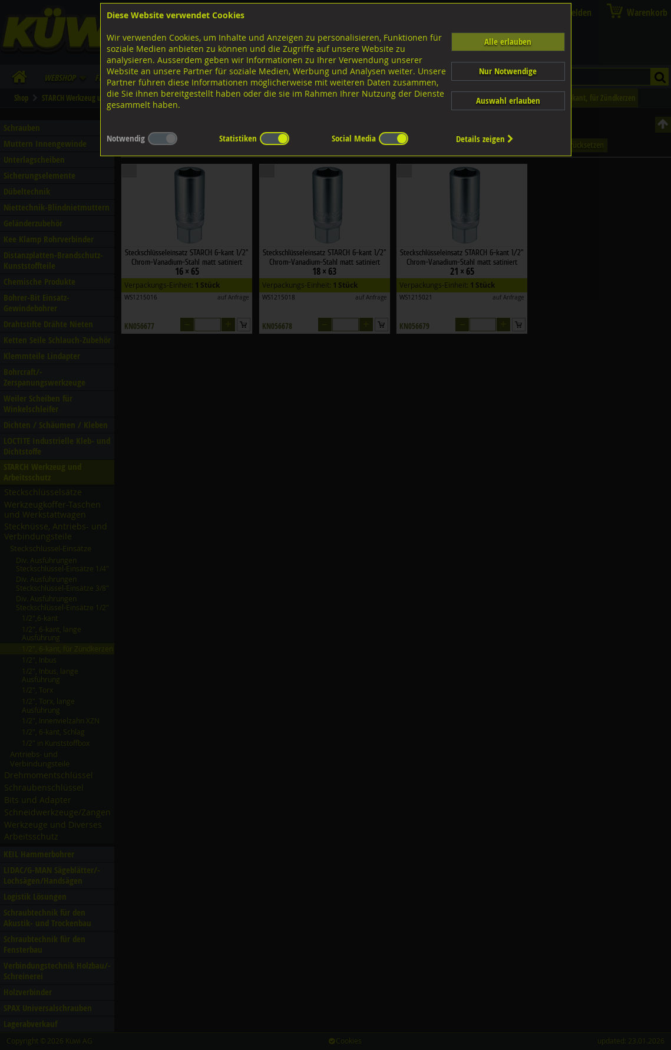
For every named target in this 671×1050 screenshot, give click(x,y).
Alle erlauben (507, 41)
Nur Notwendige (508, 71)
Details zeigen (485, 139)
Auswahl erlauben (508, 100)
